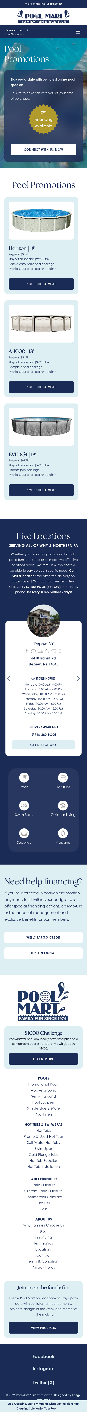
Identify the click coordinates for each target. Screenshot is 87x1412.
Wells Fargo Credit (43, 937)
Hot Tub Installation (43, 1166)
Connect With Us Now (43, 149)
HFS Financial (43, 953)
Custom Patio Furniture (43, 1191)
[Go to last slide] (8, 680)
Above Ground (43, 1090)
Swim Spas (44, 1148)
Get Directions (43, 745)
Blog (43, 1231)
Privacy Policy (43, 1267)
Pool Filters (43, 1114)
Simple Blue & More (43, 1108)
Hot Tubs (43, 1130)
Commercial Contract (43, 1197)
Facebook (43, 1356)
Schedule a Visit (41, 284)
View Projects (43, 1328)
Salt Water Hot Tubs (43, 1142)
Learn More (43, 1059)
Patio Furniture (43, 1185)
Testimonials (44, 1243)
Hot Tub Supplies (43, 1160)
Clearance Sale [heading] (16, 30)
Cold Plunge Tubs (43, 1154)
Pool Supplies (43, 1102)
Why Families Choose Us (43, 1225)
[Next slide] (78, 680)
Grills (43, 1209)
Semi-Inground (43, 1096)
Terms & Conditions (43, 1261)
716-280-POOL (35, 587)
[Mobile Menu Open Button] (78, 31)
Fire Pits (43, 1203)
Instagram (43, 1368)
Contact (43, 1255)
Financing (43, 1237)
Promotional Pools (43, 1084)
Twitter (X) (43, 1382)
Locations (43, 1249)
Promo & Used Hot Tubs (43, 1136)
